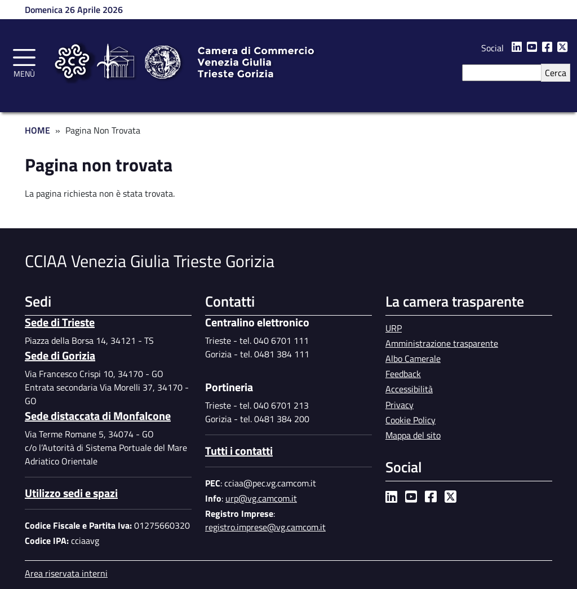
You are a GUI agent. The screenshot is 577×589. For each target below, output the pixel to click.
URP (393, 328)
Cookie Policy (410, 420)
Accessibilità (409, 389)
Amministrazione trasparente (441, 343)
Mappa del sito (413, 435)
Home (37, 130)
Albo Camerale (413, 358)
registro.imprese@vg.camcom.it (265, 527)
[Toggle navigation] (24, 61)
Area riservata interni (66, 573)
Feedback (403, 373)
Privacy (399, 404)
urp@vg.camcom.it (261, 498)
